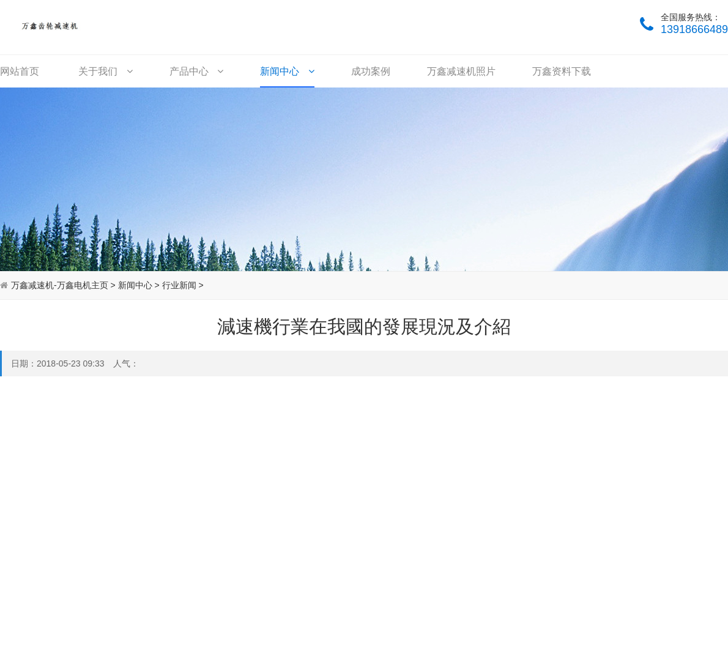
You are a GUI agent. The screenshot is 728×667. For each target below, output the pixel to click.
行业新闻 (179, 285)
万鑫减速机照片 (461, 71)
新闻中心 (287, 71)
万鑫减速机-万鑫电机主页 (59, 285)
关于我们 (105, 71)
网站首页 (19, 71)
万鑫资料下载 (561, 71)
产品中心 (196, 71)
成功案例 (370, 71)
